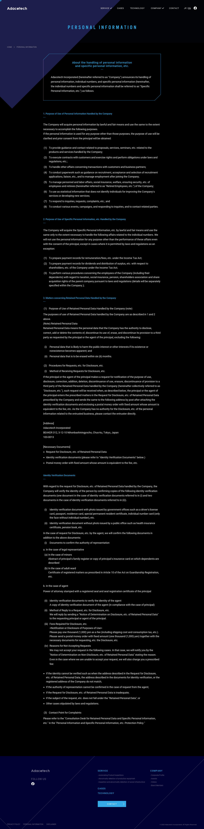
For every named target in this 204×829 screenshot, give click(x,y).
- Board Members (156, 785)
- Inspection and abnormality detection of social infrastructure (121, 782)
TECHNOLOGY (137, 8)
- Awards (153, 779)
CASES (120, 8)
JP (185, 8)
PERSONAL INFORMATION (33, 824)
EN (189, 8)
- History (153, 782)
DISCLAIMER (51, 824)
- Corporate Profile (157, 775)
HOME (9, 47)
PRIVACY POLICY (13, 824)
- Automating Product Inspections (111, 775)
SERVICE (105, 8)
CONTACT (174, 8)
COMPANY (156, 8)
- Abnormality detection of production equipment (116, 779)
